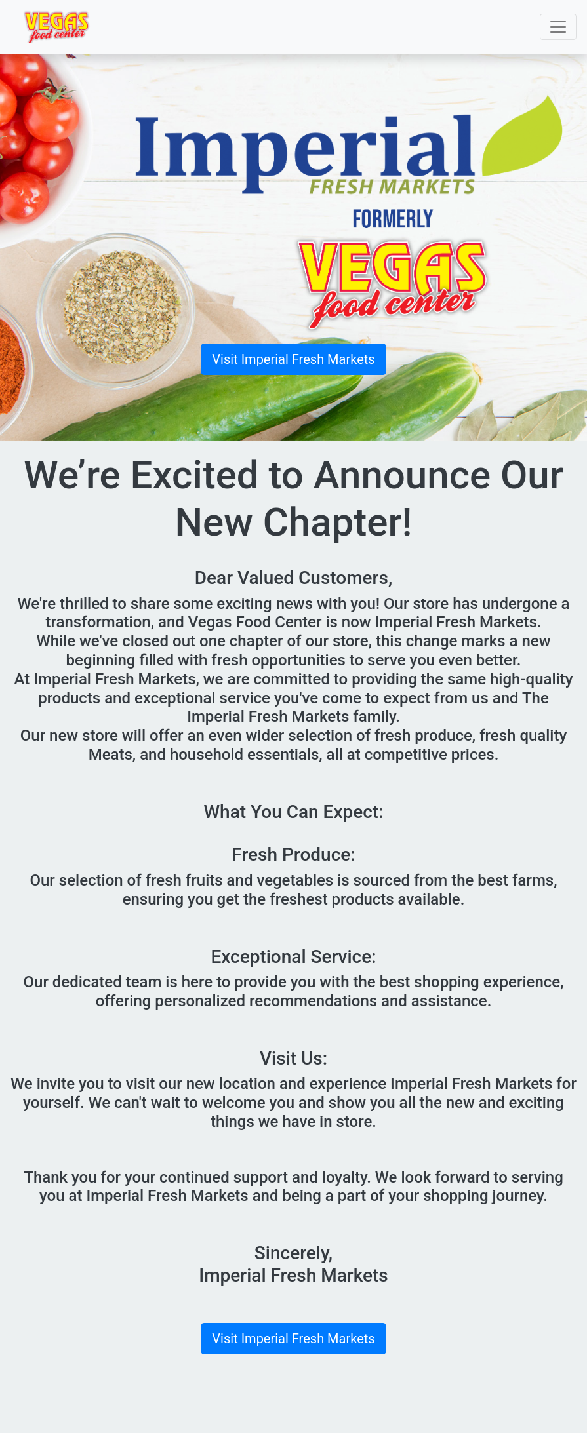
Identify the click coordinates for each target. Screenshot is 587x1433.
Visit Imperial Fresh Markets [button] (293, 359)
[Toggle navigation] (558, 27)
